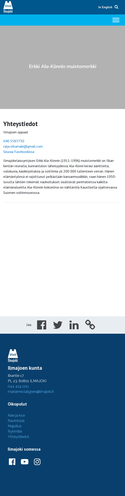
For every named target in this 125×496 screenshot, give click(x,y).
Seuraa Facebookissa (18, 151)
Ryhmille (15, 431)
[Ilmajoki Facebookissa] (12, 462)
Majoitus (15, 426)
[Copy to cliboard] (90, 327)
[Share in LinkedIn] (74, 327)
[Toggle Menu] (115, 20)
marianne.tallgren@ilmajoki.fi (31, 392)
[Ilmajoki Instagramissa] (37, 462)
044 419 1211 (18, 386)
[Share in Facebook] (41, 327)
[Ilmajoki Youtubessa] (25, 462)
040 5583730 (13, 141)
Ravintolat (16, 421)
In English (105, 7)
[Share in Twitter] (58, 327)
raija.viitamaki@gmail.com (23, 146)
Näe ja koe (16, 415)
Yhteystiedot (18, 437)
